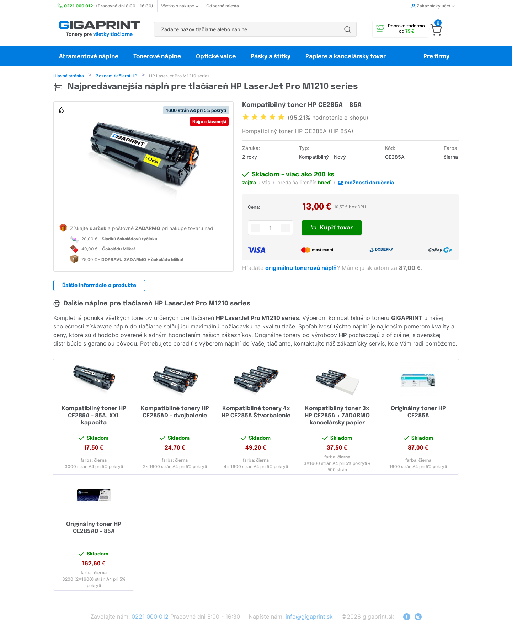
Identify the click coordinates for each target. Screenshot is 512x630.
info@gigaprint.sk (309, 617)
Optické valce (216, 57)
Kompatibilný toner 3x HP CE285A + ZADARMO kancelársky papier (337, 416)
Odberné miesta (222, 6)
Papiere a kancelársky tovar (346, 57)
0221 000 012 (150, 617)
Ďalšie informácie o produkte (99, 286)
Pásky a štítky (270, 57)
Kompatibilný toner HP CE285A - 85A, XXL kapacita (94, 416)
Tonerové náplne (157, 57)
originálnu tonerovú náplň (301, 268)
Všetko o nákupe (179, 6)
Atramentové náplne (88, 57)
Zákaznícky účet (433, 6)
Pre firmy (436, 57)
